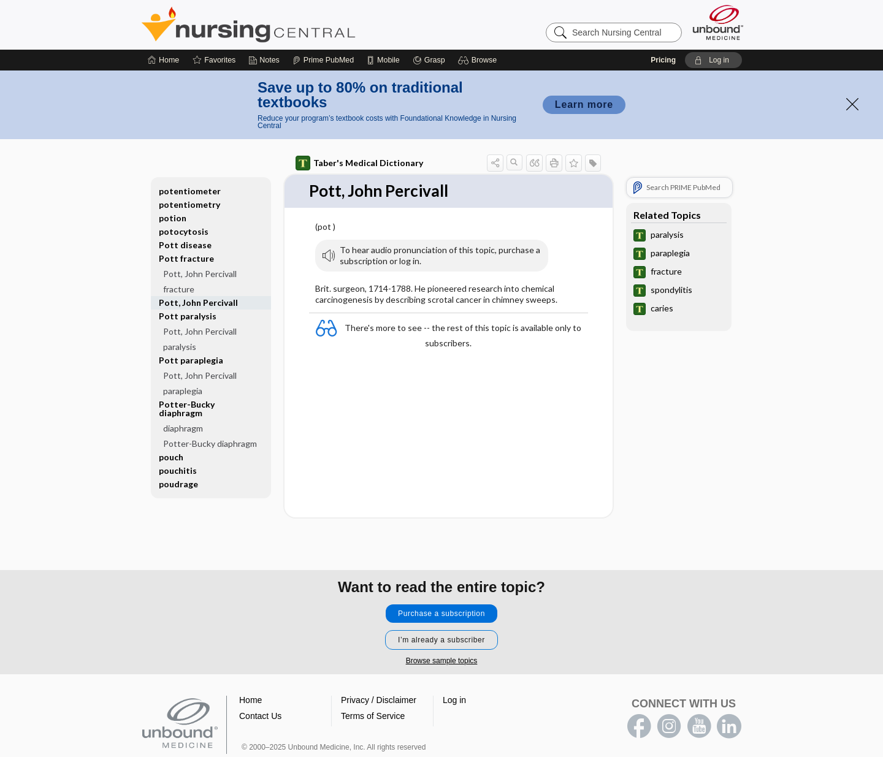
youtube (699, 726)
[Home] (163, 60)
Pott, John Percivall (200, 273)
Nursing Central (294, 24)
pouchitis (178, 470)
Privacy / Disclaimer (378, 700)
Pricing (663, 60)
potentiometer (190, 191)
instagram (669, 726)
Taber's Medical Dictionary (359, 163)
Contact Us (260, 716)
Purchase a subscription (441, 613)
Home (250, 700)
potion (172, 218)
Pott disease (185, 245)
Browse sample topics (442, 660)
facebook (639, 726)
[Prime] (323, 60)
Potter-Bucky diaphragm (187, 408)
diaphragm (183, 428)
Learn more (584, 104)
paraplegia (182, 391)
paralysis (179, 346)
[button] (479, 60)
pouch (171, 457)
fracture (178, 289)
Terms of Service (373, 716)
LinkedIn (729, 726)
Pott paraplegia (191, 360)
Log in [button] (454, 700)
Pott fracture (186, 258)
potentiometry (189, 204)
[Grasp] (429, 60)
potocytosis (183, 231)
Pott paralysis (187, 316)
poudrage (178, 484)
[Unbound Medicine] (718, 22)
